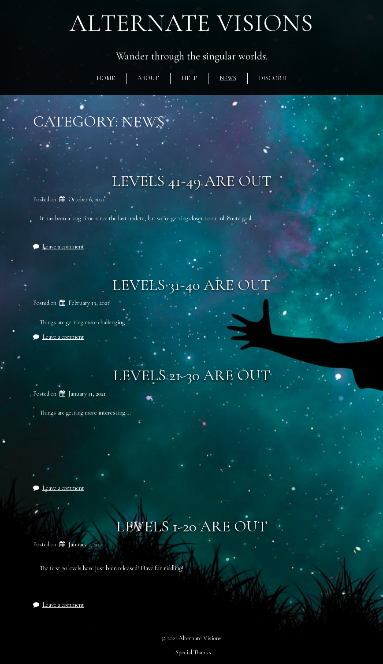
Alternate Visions (191, 23)
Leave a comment (63, 246)
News (227, 78)
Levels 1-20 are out (191, 526)
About (148, 78)
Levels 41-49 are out (191, 180)
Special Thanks (193, 652)
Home (106, 78)
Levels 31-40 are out (191, 284)
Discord (272, 78)
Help (189, 78)
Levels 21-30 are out (191, 375)
